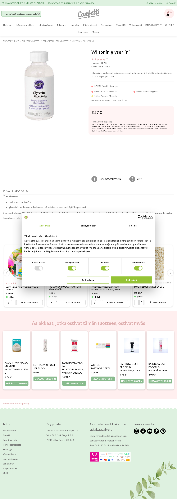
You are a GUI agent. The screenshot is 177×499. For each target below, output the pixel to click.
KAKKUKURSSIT (153, 25)
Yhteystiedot (9, 422)
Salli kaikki (131, 280)
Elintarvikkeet (90, 25)
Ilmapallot (75, 25)
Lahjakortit (8, 455)
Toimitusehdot (10, 432)
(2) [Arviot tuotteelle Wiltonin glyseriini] (99, 59)
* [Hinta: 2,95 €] (8, 369)
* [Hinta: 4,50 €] (66, 369)
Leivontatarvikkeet (25, 25)
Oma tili (172, 3)
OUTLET (169, 25)
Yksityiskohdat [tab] (88, 225)
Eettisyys (7, 441)
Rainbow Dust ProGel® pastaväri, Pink (157, 359)
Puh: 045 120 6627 (99, 437)
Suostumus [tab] (44, 225)
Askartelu (61, 25)
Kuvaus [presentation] (8, 183)
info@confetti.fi (113, 432)
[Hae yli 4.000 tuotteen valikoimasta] (21, 14)
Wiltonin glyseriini (110, 52)
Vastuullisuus (9, 446)
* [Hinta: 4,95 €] (37, 364)
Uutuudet (7, 25)
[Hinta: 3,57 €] (96, 113)
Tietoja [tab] (133, 225)
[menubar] (88, 28)
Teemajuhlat (106, 25)
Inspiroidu (83, 32)
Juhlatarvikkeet (45, 25)
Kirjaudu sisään (156, 3)
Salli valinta (88, 280)
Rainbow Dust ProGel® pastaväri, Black (130, 359)
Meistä (95, 32)
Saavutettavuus (10, 451)
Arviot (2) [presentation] (21, 183)
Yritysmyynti (135, 25)
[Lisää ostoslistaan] (110, 171)
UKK (5, 465)
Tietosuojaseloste (12, 437)
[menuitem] (7, 25)
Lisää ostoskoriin (31, 295)
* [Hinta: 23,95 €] (95, 364)
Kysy (139, 171)
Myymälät (121, 25)
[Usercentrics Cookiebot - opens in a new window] (140, 217)
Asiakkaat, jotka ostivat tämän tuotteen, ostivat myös (88, 315)
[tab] (8, 184)
